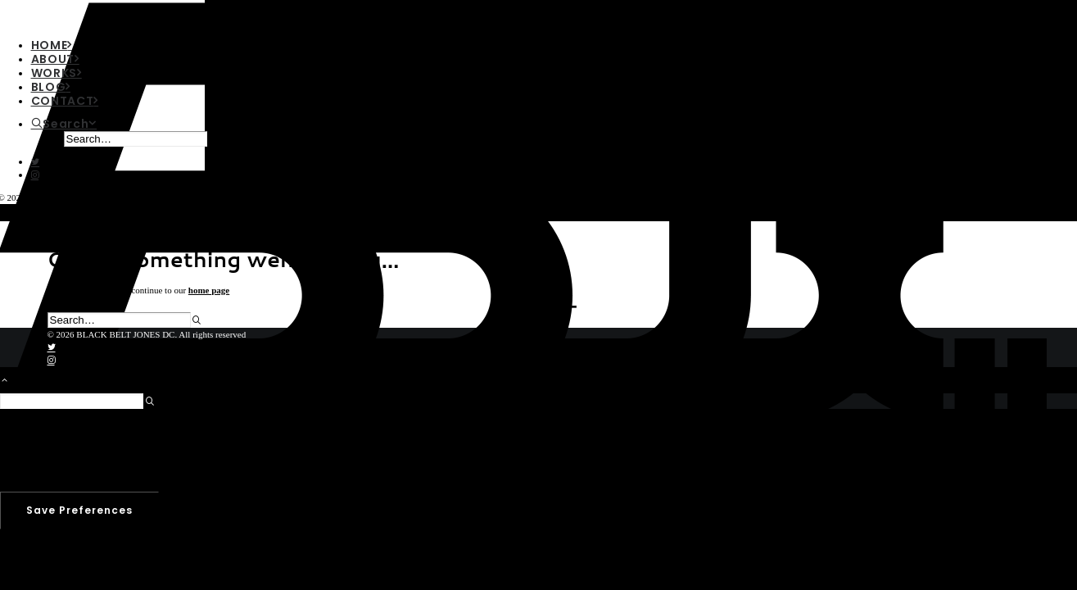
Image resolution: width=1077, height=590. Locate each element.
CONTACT (65, 101)
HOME (52, 45)
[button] (35, 162)
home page (208, 290)
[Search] (64, 124)
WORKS (56, 73)
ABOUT (55, 59)
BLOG (51, 87)
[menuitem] (118, 132)
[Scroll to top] (13, 379)
